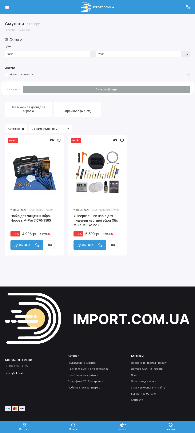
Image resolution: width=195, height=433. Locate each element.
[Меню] (7, 7)
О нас (134, 375)
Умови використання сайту (148, 387)
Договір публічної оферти (147, 368)
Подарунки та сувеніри (82, 362)
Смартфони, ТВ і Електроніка (85, 381)
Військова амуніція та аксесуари (88, 368)
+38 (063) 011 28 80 (18, 360)
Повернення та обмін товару (149, 362)
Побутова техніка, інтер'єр (84, 387)
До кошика (26, 245)
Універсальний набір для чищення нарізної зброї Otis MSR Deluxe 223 (96, 220)
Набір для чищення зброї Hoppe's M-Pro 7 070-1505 (30, 218)
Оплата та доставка (143, 381)
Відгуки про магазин (144, 393)
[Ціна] (47, 54)
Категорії (16, 129)
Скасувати (13, 89)
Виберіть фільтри (106, 89)
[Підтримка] (188, 7)
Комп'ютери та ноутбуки (83, 375)
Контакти (137, 399)
